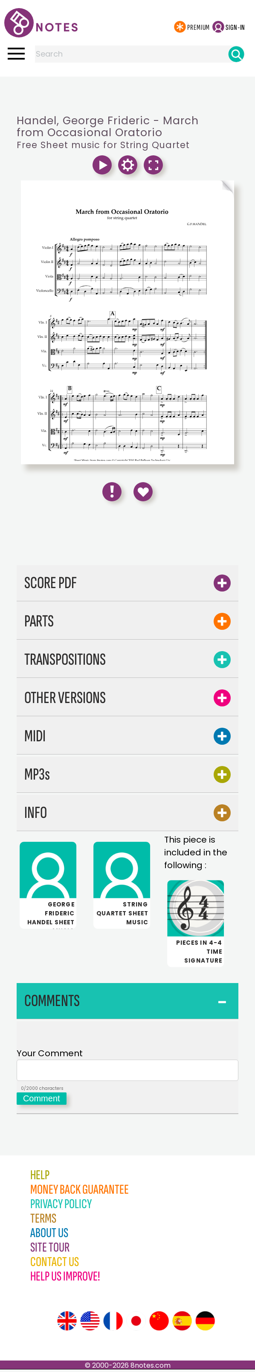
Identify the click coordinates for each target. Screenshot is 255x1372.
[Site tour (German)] (205, 1323)
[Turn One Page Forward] (181, 189)
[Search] (236, 54)
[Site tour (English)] (67, 1323)
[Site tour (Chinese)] (159, 1323)
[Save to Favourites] (143, 491)
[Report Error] (112, 491)
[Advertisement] (127, 93)
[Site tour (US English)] (90, 1323)
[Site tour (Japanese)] (136, 1323)
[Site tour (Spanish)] (182, 1323)
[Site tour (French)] (113, 1323)
